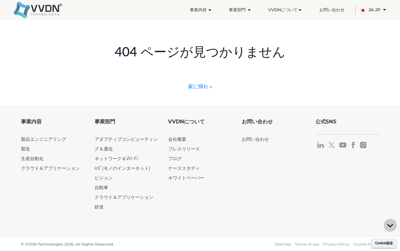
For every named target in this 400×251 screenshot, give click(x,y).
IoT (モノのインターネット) (122, 168)
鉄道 (99, 207)
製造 (46, 38)
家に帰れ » (200, 86)
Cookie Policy (366, 244)
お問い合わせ (331, 9)
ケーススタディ (184, 168)
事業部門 (240, 9)
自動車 (101, 187)
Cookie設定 (384, 243)
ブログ (175, 158)
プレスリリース (184, 149)
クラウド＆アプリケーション (50, 168)
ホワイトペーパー (186, 178)
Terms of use (307, 244)
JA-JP (371, 10)
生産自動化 (32, 158)
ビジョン (104, 178)
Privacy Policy (336, 244)
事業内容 (201, 9)
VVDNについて (285, 9)
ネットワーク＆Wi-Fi (116, 158)
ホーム (27, 38)
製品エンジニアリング (43, 139)
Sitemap (283, 244)
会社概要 (177, 139)
